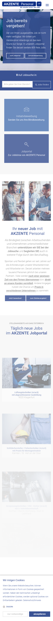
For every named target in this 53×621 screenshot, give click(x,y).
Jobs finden (42, 84)
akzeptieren (39, 614)
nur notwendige (15, 614)
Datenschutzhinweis (32, 600)
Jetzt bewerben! (15, 298)
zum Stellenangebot (38, 298)
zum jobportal (15, 56)
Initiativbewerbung (35, 56)
